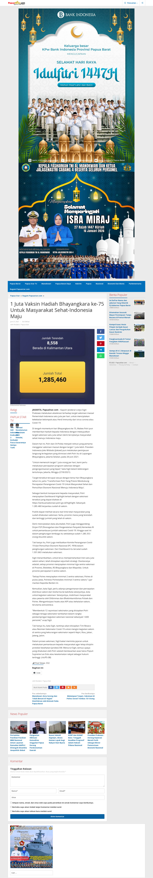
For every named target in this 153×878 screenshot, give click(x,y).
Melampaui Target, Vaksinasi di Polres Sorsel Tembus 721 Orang (80, 696)
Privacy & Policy (124, 365)
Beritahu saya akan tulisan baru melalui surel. (32, 811)
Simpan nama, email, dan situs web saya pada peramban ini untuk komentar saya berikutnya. (53, 803)
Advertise (112, 365)
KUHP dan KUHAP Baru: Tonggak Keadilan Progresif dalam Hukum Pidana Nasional (76, 740)
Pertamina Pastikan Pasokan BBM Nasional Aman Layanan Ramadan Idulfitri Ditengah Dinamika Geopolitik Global (18, 743)
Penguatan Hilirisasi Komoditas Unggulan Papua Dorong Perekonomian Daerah (37, 743)
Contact (135, 365)
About (131, 363)
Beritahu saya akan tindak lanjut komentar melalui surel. (37, 807)
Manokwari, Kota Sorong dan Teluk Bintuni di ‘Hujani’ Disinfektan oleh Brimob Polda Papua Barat (47, 698)
